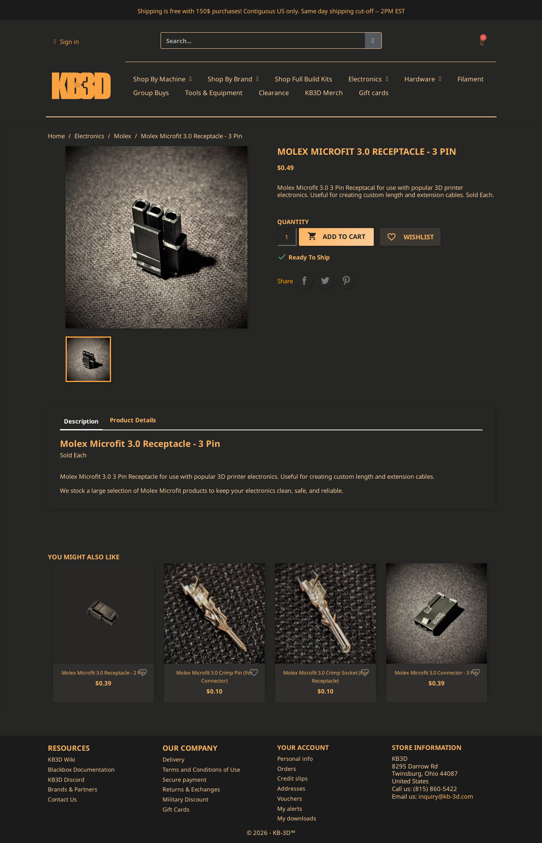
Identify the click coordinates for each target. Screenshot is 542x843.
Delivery (173, 759)
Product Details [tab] (133, 420)
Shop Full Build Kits (303, 79)
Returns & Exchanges (191, 789)
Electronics (368, 79)
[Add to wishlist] (143, 672)
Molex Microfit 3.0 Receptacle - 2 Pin (103, 672)
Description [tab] (81, 421)
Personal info (295, 758)
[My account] (66, 41)
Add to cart (336, 236)
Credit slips (292, 778)
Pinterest (346, 280)
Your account (303, 747)
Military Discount (185, 799)
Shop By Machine (162, 79)
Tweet (325, 280)
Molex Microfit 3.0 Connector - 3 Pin (436, 672)
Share (304, 280)
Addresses (291, 788)
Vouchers (289, 798)
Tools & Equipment (214, 92)
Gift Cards (176, 809)
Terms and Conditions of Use (201, 769)
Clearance (274, 92)
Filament (471, 79)
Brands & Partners (72, 789)
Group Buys (151, 92)
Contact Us (62, 799)
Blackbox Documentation (81, 769)
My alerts (289, 808)
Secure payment (184, 779)
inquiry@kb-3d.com (445, 796)
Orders (286, 768)
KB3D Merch (324, 92)
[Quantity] (287, 237)
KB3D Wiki (61, 759)
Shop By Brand (233, 79)
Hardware (422, 79)
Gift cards (374, 92)
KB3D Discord (66, 779)
